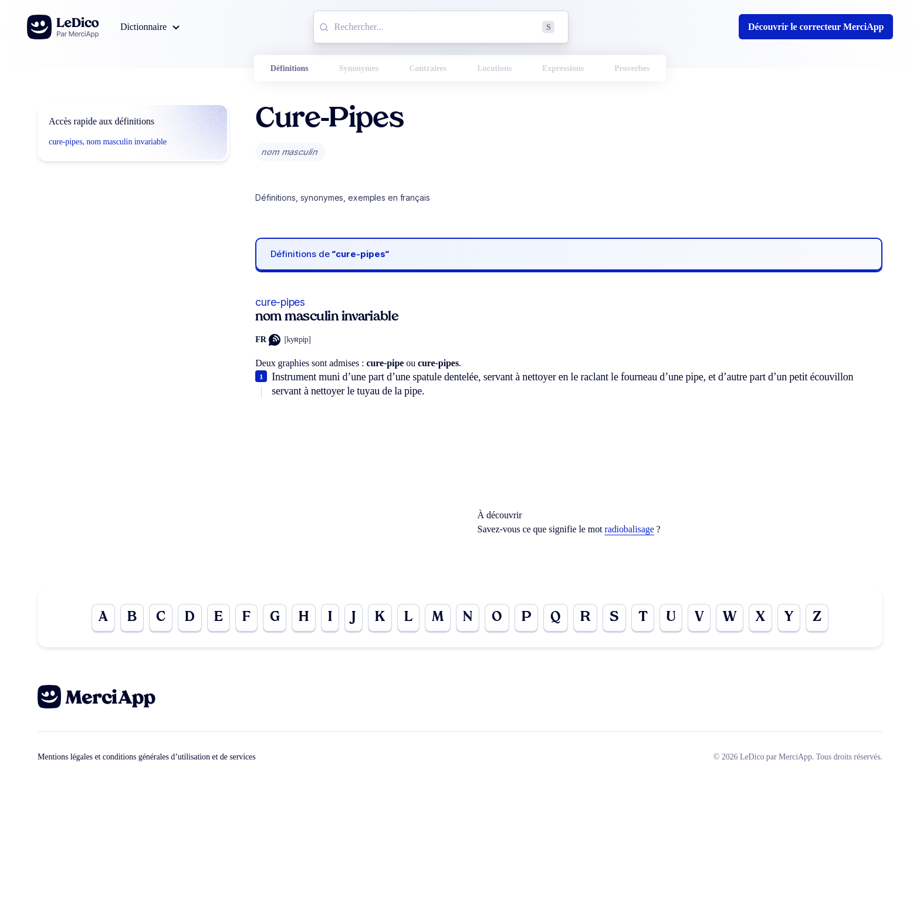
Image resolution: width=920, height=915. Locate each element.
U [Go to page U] (673, 618)
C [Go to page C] (157, 618)
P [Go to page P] (527, 618)
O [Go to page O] (497, 618)
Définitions (289, 68)
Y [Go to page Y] (792, 618)
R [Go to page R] (586, 618)
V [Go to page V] (701, 618)
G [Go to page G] (272, 618)
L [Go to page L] (406, 618)
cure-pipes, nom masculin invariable (108, 141)
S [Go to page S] (615, 618)
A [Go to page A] (98, 618)
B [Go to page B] (128, 618)
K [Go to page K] (378, 618)
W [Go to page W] (733, 618)
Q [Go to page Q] (556, 618)
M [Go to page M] (437, 618)
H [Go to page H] (301, 618)
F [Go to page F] (243, 618)
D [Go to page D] (186, 618)
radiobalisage (629, 529)
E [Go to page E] (215, 618)
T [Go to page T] (645, 618)
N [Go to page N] (467, 618)
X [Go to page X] (764, 618)
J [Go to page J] (351, 618)
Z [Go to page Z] (821, 618)
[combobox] (441, 27)
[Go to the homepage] (63, 27)
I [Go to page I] (328, 618)
